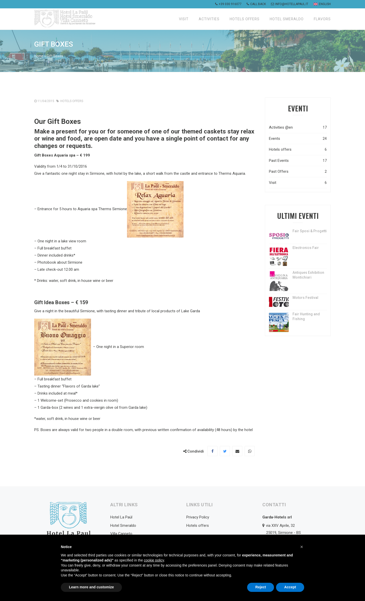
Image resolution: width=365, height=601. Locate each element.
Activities (209, 19)
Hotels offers (245, 19)
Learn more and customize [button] (91, 587)
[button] (302, 547)
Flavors (322, 19)
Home (39, 56)
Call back (256, 4)
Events (298, 138)
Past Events (298, 160)
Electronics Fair (306, 248)
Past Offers (298, 171)
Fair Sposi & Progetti (310, 231)
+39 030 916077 (228, 4)
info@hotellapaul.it (289, 4)
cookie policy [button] (154, 560)
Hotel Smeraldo (287, 19)
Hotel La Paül (121, 517)
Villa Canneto (121, 533)
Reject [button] (260, 587)
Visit (184, 19)
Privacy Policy (197, 517)
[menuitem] (321, 4)
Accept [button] (290, 587)
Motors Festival (305, 298)
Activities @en (298, 127)
